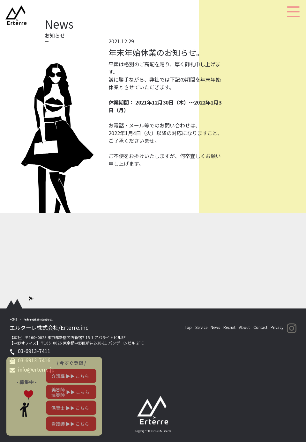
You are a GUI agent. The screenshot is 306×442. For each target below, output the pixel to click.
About (244, 327)
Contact (260, 327)
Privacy (277, 327)
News (215, 327)
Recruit (229, 327)
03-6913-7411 (34, 351)
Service (201, 327)
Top (188, 327)
